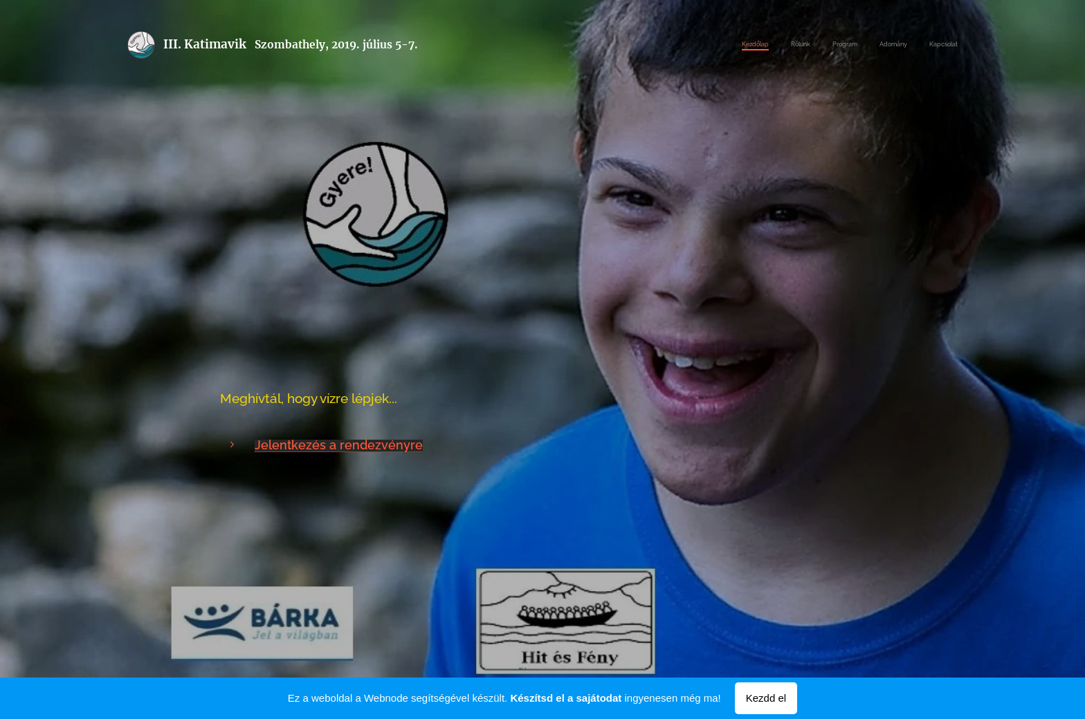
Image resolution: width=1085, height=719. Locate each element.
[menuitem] (873, 45)
